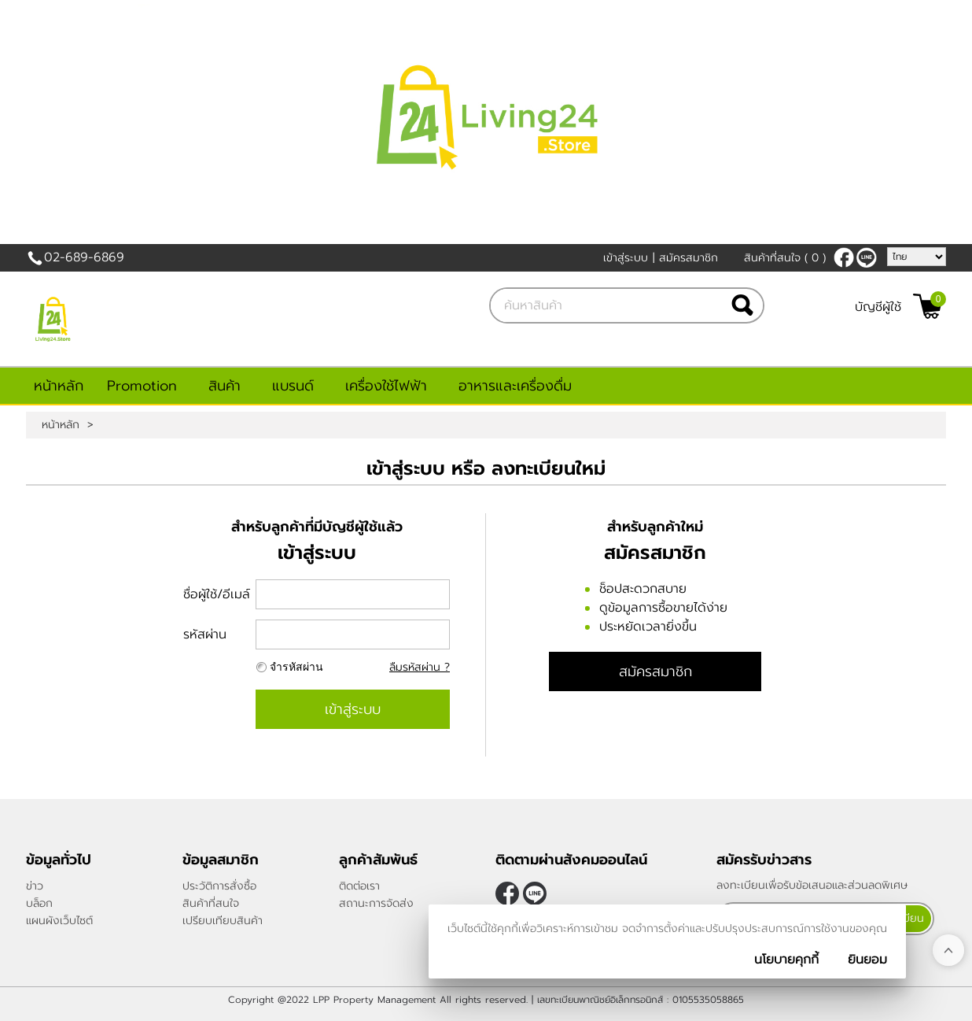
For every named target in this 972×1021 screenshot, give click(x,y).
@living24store (866, 257)
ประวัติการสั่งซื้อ (219, 886)
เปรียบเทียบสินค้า (222, 920)
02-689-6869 (84, 257)
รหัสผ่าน (204, 634)
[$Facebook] (844, 257)
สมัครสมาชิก (688, 258)
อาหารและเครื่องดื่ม (515, 386)
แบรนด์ (293, 386)
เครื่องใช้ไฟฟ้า (386, 386)
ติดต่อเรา (359, 886)
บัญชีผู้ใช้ (878, 307)
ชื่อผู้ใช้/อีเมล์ (216, 594)
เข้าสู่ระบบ (625, 258)
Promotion (142, 386)
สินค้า (224, 386)
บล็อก (39, 903)
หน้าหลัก (58, 386)
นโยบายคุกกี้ (786, 959)
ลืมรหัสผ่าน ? (419, 667)
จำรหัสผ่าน (296, 667)
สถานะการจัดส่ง (376, 903)
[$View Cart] (927, 306)
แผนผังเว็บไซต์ (59, 920)
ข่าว (34, 886)
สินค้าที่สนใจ (785, 258)
